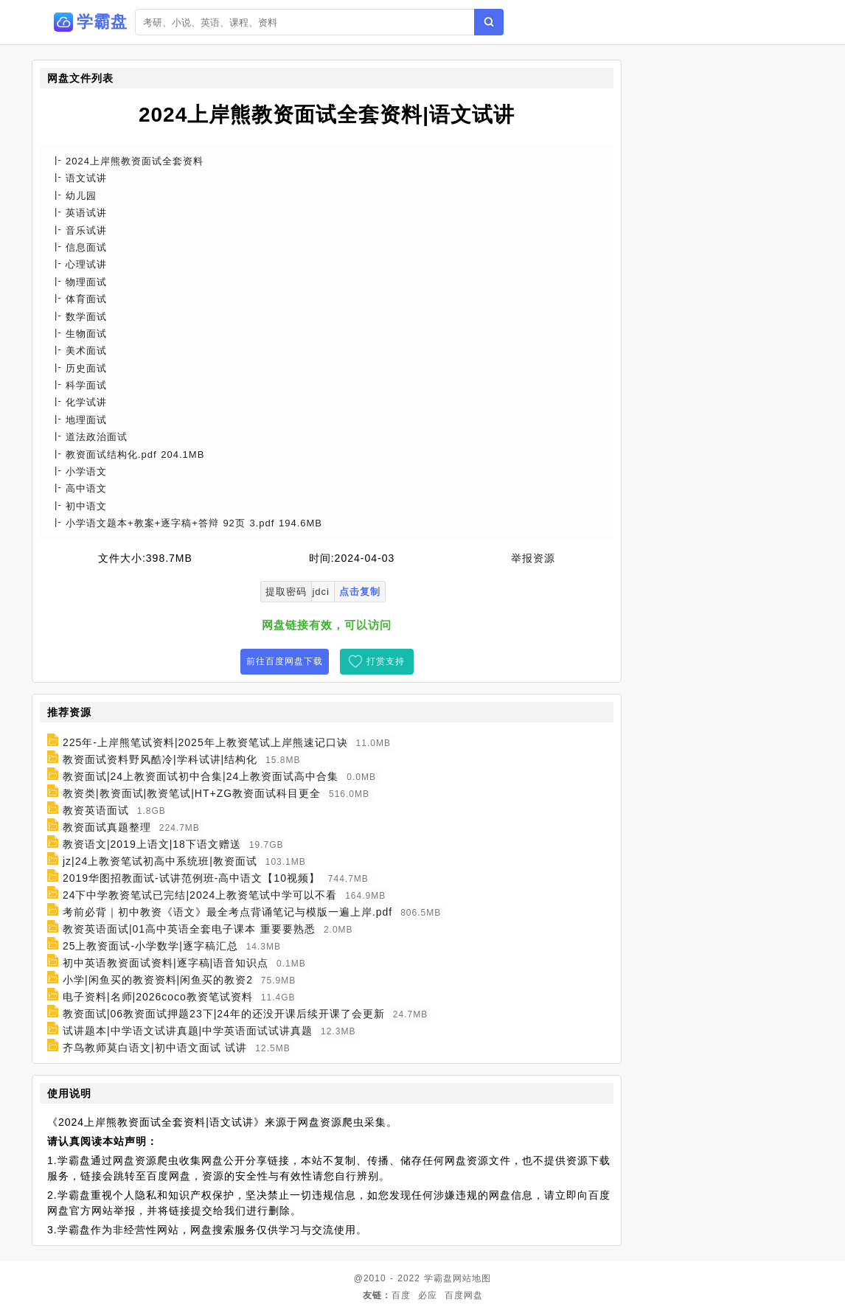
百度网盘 (464, 1295)
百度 (401, 1295)
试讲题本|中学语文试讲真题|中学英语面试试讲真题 (188, 1031)
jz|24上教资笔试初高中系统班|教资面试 (160, 861)
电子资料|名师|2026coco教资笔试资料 (158, 997)
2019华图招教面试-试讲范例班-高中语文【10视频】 (191, 878)
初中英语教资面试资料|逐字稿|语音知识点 (165, 963)
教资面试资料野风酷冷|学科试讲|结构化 (160, 759)
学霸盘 (438, 1278)
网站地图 (472, 1278)
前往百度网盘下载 (284, 661)
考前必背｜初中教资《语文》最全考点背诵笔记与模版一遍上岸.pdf (227, 912)
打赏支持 (385, 661)
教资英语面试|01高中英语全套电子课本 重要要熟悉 (189, 929)
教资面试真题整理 (107, 827)
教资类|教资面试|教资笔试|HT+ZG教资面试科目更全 (192, 793)
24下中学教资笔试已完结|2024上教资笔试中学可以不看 (200, 895)
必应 (427, 1295)
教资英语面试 (96, 810)
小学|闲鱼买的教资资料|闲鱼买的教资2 (158, 980)
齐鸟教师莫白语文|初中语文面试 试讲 (155, 1047)
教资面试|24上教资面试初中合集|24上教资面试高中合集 (200, 776)
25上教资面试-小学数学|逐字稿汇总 (150, 946)
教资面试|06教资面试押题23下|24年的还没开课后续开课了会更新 (224, 1014)
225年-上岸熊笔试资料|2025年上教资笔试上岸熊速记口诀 (205, 742)
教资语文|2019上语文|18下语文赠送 (152, 844)
